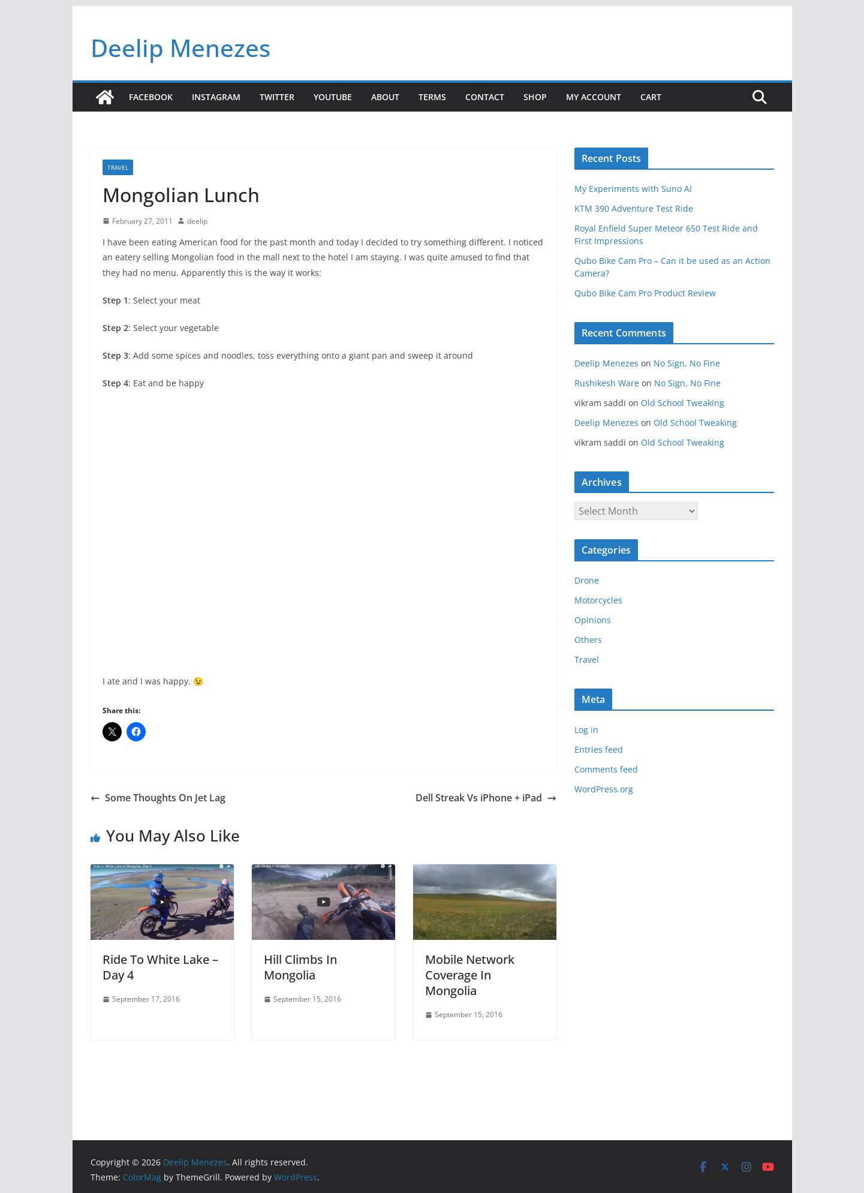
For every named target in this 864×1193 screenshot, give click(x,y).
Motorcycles (598, 600)
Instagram (216, 97)
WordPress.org (603, 789)
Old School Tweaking (682, 402)
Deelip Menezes (180, 47)
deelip (197, 221)
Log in (586, 729)
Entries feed (598, 749)
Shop (535, 97)
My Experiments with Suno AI (633, 188)
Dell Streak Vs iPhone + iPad (486, 797)
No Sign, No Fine (687, 363)
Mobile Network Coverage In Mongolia (469, 975)
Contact (484, 97)
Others (588, 639)
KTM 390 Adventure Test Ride (633, 208)
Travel (117, 167)
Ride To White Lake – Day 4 (160, 967)
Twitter (277, 97)
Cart (650, 97)
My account (593, 97)
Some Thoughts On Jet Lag (158, 797)
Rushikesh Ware (606, 383)
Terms (432, 97)
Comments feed (606, 769)
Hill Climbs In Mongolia (300, 967)
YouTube (333, 97)
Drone (586, 580)
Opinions (592, 620)
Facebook (151, 97)
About (385, 97)
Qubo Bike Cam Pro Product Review (645, 293)
